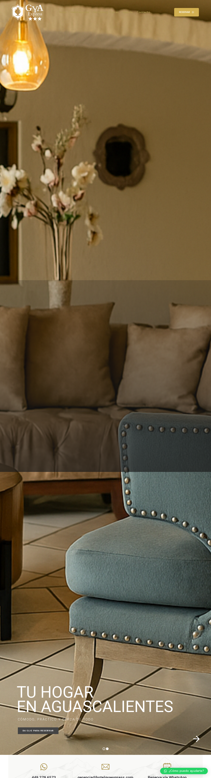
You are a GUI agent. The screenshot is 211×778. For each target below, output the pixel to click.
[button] (184, 771)
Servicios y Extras (106, 12)
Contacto (143, 12)
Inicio (63, 12)
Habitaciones (80, 12)
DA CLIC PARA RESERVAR (38, 731)
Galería (128, 12)
